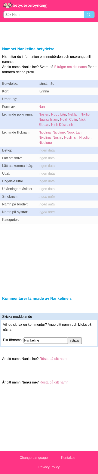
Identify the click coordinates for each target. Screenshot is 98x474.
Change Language (34, 457)
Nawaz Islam (48, 119)
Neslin (57, 137)
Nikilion (86, 114)
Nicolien (85, 137)
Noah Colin (68, 119)
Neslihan (70, 137)
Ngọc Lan (74, 132)
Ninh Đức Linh (62, 124)
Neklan (73, 114)
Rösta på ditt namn (54, 359)
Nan (42, 106)
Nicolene (45, 142)
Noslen (44, 114)
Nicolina (45, 132)
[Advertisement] (49, 33)
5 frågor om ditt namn (70, 67)
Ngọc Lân (58, 114)
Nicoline (59, 132)
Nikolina (45, 137)
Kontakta (67, 457)
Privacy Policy (49, 467)
